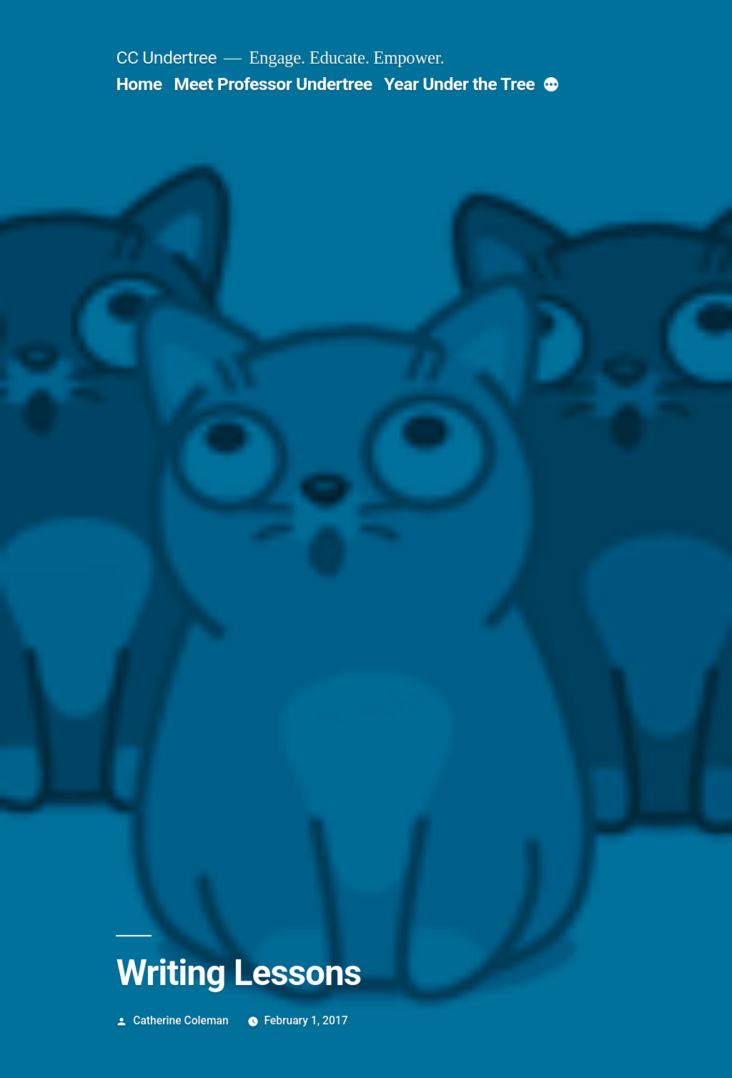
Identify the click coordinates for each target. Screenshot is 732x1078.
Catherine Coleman (180, 1020)
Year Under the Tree (459, 84)
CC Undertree (166, 57)
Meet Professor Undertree (273, 84)
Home (139, 84)
